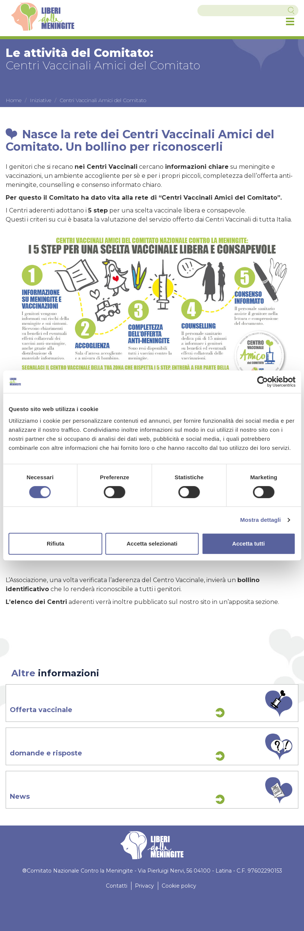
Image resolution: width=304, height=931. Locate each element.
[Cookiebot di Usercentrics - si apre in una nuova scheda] (262, 381)
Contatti (116, 885)
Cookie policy (179, 885)
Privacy (144, 885)
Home (13, 100)
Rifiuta (55, 543)
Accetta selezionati (152, 543)
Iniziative (40, 100)
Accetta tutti (248, 543)
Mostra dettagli (260, 520)
